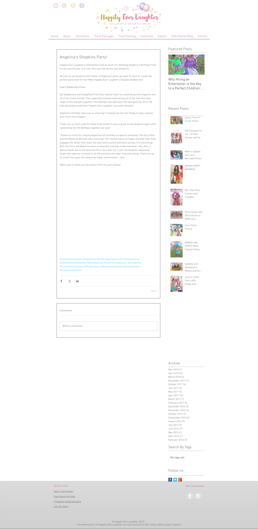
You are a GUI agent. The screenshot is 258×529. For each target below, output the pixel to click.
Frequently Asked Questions (67, 501)
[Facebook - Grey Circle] (189, 496)
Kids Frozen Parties (63, 491)
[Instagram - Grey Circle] (197, 496)
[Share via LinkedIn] (77, 281)
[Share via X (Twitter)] (69, 281)
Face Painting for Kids (64, 496)
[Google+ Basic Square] (180, 480)
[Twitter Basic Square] (175, 480)
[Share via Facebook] (61, 281)
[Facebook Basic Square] (170, 480)
